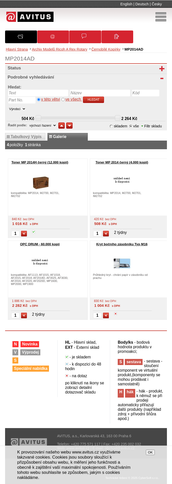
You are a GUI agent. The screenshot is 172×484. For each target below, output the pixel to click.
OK (150, 452)
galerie (59, 136)
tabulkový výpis (26, 136)
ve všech (73, 99)
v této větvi (50, 99)
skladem (120, 126)
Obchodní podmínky (88, 38)
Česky (157, 4)
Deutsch (142, 4)
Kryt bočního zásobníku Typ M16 (121, 244)
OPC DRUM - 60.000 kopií (40, 244)
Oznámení (55, 38)
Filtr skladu (151, 126)
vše (136, 126)
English (126, 4)
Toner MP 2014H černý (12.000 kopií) (39, 162)
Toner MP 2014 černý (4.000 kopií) (122, 162)
